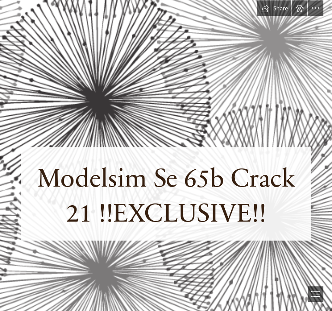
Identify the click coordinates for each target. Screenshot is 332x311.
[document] (166, 155)
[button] (274, 8)
